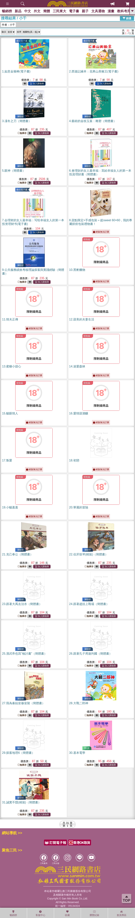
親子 (85, 11)
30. (77, 752)
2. (93, 71)
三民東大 (59, 11)
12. (81, 319)
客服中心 (40, 913)
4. (92, 121)
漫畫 (111, 11)
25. (24, 653)
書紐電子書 (21, 41)
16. (78, 413)
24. (89, 604)
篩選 (127, 18)
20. (78, 507)
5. (13, 170)
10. (77, 269)
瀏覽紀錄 (94, 913)
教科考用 (124, 11)
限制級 (87, 239)
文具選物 (98, 11)
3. (16, 121)
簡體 (46, 11)
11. (10, 319)
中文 (27, 11)
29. (18, 752)
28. (78, 703)
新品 (18, 11)
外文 (37, 11)
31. (21, 802)
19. (10, 507)
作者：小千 (8, 24)
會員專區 (121, 913)
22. (88, 554)
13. (11, 366)
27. (23, 703)
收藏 (67, 913)
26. (90, 653)
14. (77, 366)
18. (74, 460)
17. (7, 460)
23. (22, 604)
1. (16, 71)
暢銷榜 (7, 11)
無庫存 (22, 133)
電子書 (74, 11)
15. (10, 413)
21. (17, 554)
